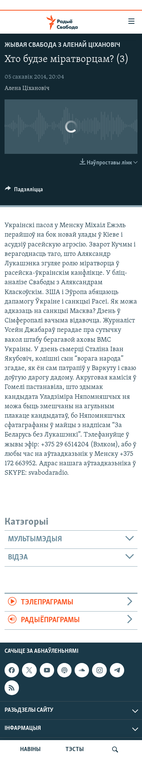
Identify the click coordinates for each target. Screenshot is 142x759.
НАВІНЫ (30, 750)
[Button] (24, 191)
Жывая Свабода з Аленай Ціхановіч (62, 45)
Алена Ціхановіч (27, 88)
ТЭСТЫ (75, 750)
